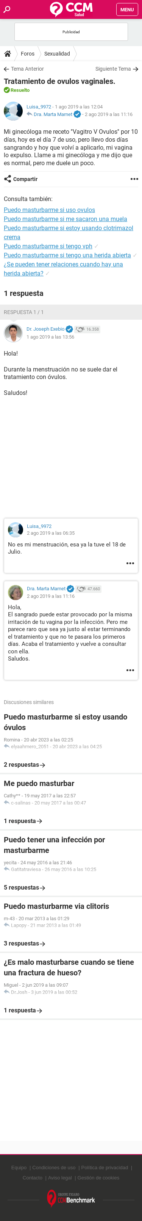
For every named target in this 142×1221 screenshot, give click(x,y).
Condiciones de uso (53, 1167)
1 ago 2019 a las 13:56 (50, 337)
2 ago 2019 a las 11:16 (109, 114)
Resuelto (20, 90)
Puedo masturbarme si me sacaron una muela (65, 219)
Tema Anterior (27, 69)
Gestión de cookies (99, 1178)
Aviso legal (60, 1178)
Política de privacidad (104, 1167)
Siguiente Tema (113, 69)
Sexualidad (57, 54)
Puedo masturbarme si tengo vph (48, 246)
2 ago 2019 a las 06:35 (51, 533)
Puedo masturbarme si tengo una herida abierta (67, 255)
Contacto (32, 1178)
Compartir (25, 179)
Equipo (19, 1167)
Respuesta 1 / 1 (24, 312)
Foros (27, 54)
